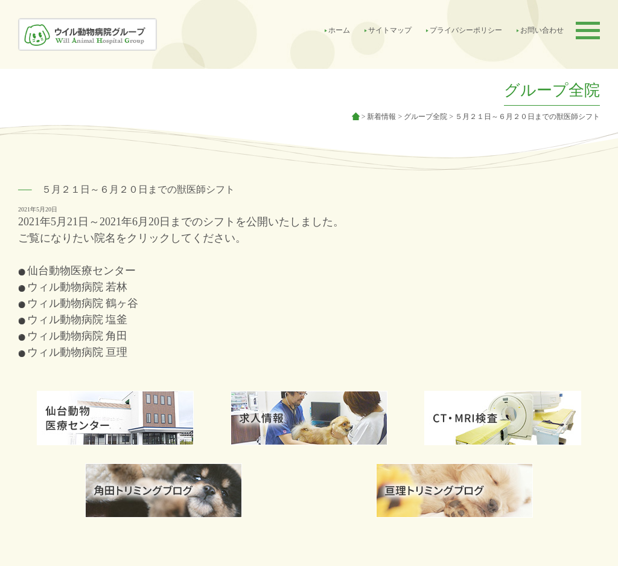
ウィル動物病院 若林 (77, 287)
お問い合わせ (542, 30)
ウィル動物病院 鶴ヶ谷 (83, 303)
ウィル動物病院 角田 (77, 336)
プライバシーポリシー (466, 30)
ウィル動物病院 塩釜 (77, 320)
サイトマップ (390, 30)
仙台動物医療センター (81, 271)
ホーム (339, 30)
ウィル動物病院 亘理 (77, 352)
